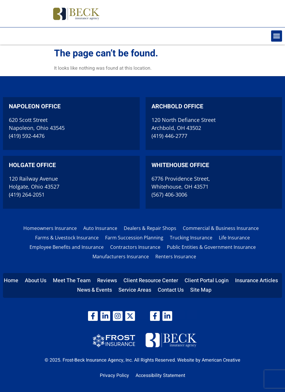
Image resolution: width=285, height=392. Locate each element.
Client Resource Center (150, 281)
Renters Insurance (175, 256)
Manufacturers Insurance (120, 256)
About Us (35, 281)
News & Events (94, 290)
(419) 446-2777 (169, 135)
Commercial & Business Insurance (221, 228)
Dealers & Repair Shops (150, 228)
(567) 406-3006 (169, 194)
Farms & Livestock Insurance (67, 237)
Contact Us (171, 290)
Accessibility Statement (160, 375)
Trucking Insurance (191, 237)
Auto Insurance (100, 228)
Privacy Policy (114, 375)
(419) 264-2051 (27, 194)
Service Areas (134, 290)
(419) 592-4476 (27, 135)
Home (11, 281)
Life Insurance (234, 237)
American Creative (221, 360)
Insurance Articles (256, 281)
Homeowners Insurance (50, 228)
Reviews (107, 281)
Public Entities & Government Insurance (211, 247)
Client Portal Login (207, 281)
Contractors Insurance (135, 247)
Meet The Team (72, 281)
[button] (276, 36)
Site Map (200, 290)
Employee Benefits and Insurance (67, 247)
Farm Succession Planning (134, 237)
